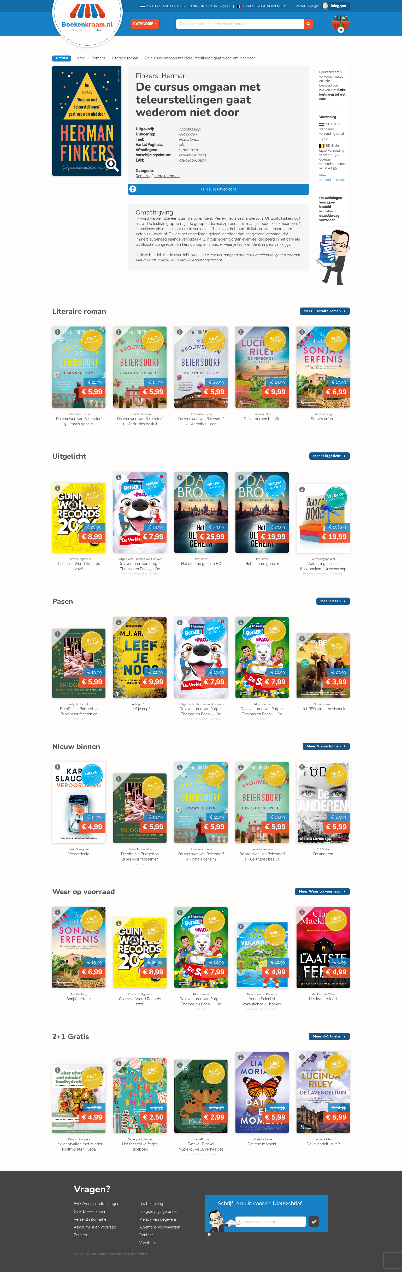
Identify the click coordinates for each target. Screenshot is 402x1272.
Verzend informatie (90, 1219)
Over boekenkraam (90, 1211)
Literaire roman (125, 58)
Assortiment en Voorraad (95, 1227)
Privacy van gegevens (158, 1219)
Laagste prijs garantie (157, 1211)
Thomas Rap (189, 129)
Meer (322, 311)
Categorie (145, 24)
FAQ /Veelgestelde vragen (96, 1204)
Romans (98, 58)
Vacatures (148, 1243)
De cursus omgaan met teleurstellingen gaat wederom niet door (200, 58)
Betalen (80, 1235)
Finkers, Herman (161, 76)
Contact (146, 1235)
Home (80, 58)
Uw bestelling (151, 1204)
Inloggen (338, 6)
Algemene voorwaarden (159, 1227)
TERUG (61, 58)
